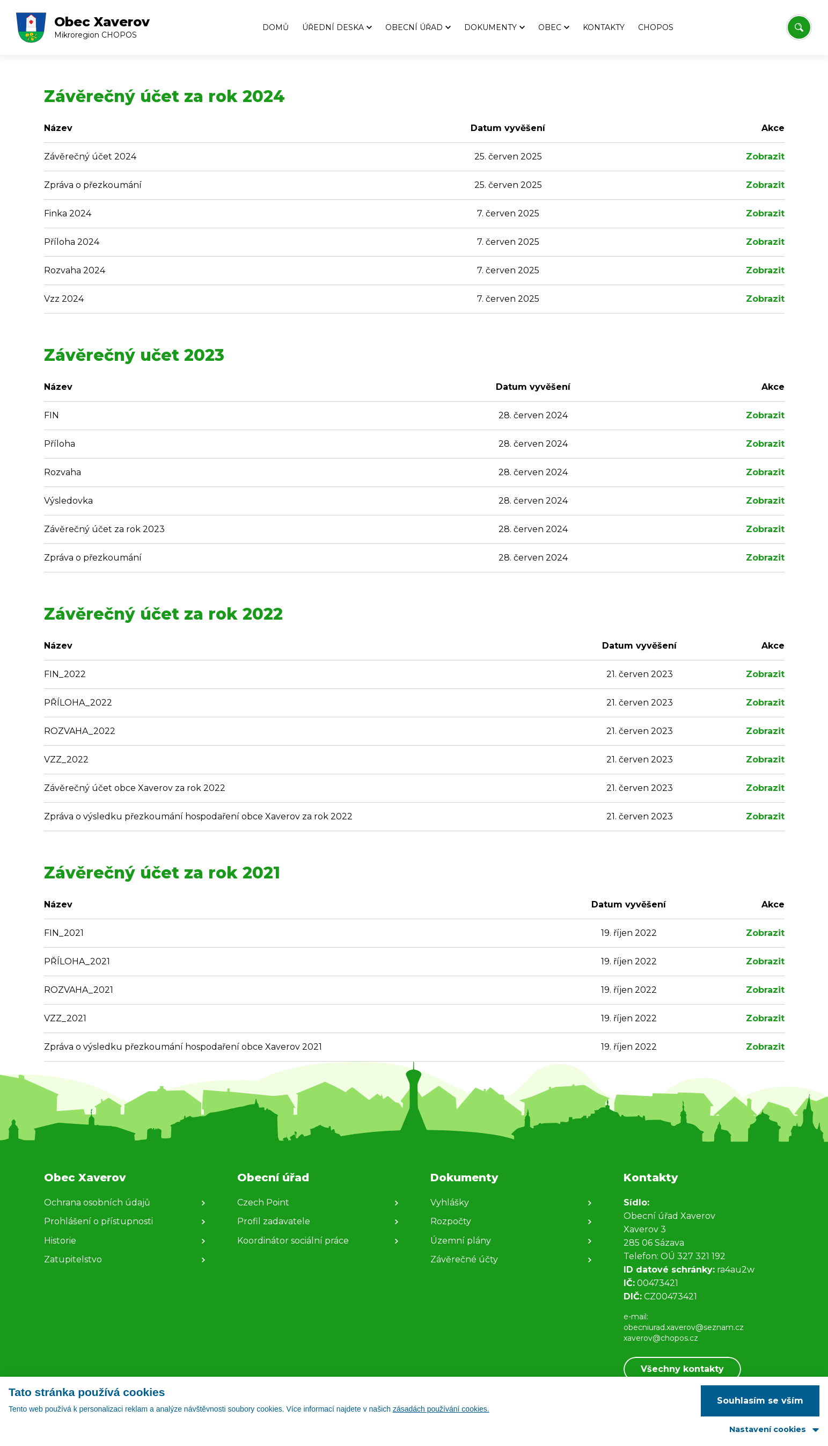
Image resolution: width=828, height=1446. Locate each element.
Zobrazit (765, 156)
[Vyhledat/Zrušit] (799, 27)
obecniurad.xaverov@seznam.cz (684, 1327)
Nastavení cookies (767, 1429)
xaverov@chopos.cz (661, 1338)
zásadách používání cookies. (441, 1409)
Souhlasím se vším (760, 1401)
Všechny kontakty (682, 1369)
